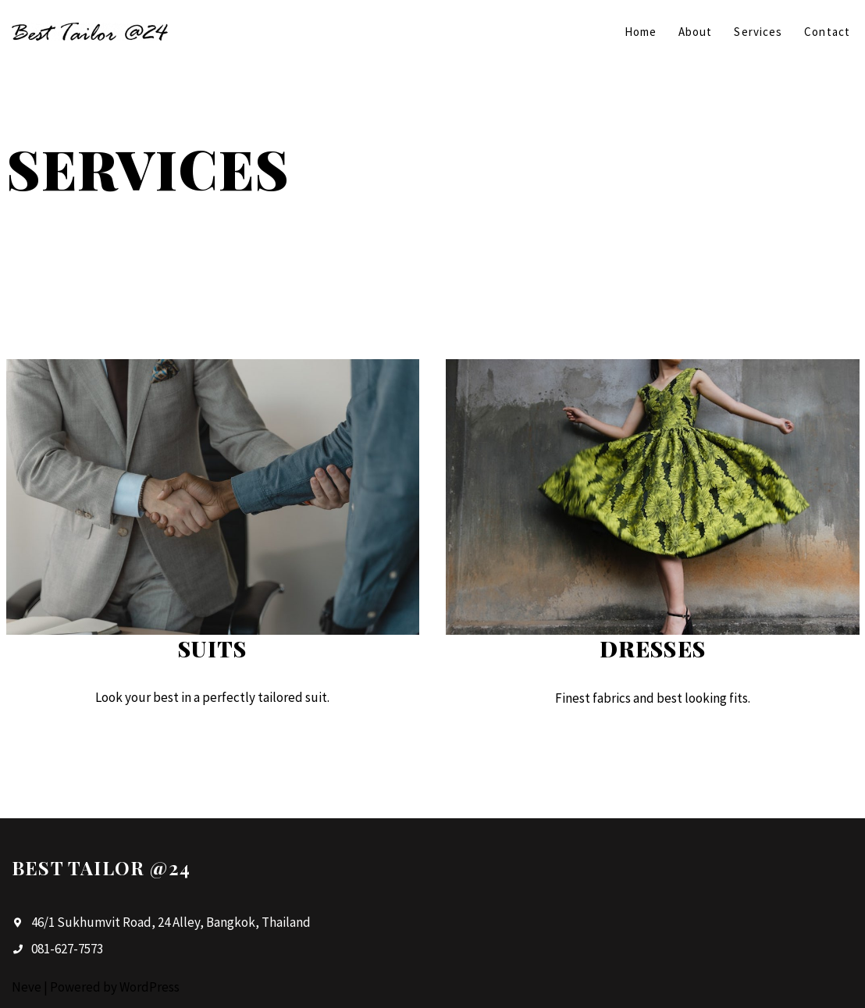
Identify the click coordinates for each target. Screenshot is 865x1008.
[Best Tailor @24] (90, 32)
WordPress (149, 987)
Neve (26, 987)
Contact (827, 31)
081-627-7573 (67, 948)
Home (641, 31)
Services (758, 31)
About (695, 31)
